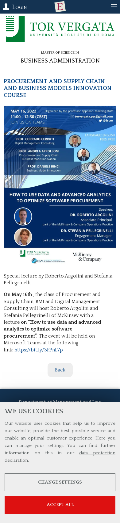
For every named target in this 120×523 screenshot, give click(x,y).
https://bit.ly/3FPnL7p (38, 350)
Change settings (60, 482)
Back (60, 370)
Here (100, 438)
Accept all (60, 504)
